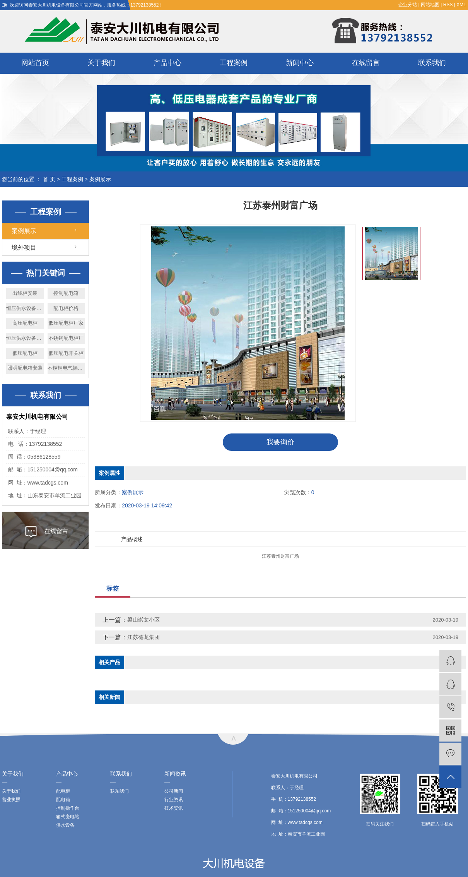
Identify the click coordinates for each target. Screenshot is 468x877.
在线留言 (366, 63)
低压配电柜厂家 (66, 323)
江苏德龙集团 (143, 637)
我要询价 (280, 442)
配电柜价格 (66, 308)
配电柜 (63, 791)
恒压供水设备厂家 (25, 308)
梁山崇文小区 (143, 620)
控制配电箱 (66, 293)
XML (461, 4)
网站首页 (35, 63)
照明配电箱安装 (25, 368)
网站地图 (430, 4)
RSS (448, 4)
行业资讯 (173, 799)
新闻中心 (300, 63)
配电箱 (63, 799)
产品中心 (167, 63)
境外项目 (24, 247)
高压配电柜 (25, 323)
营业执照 (11, 799)
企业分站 (407, 4)
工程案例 (234, 63)
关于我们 (101, 63)
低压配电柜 (25, 353)
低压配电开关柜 (66, 353)
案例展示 (100, 179)
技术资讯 (173, 808)
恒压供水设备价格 (25, 338)
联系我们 (432, 63)
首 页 (49, 179)
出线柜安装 (25, 293)
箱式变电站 (67, 816)
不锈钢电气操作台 (66, 368)
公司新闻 (173, 791)
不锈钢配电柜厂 (66, 338)
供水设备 (65, 825)
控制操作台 (67, 808)
